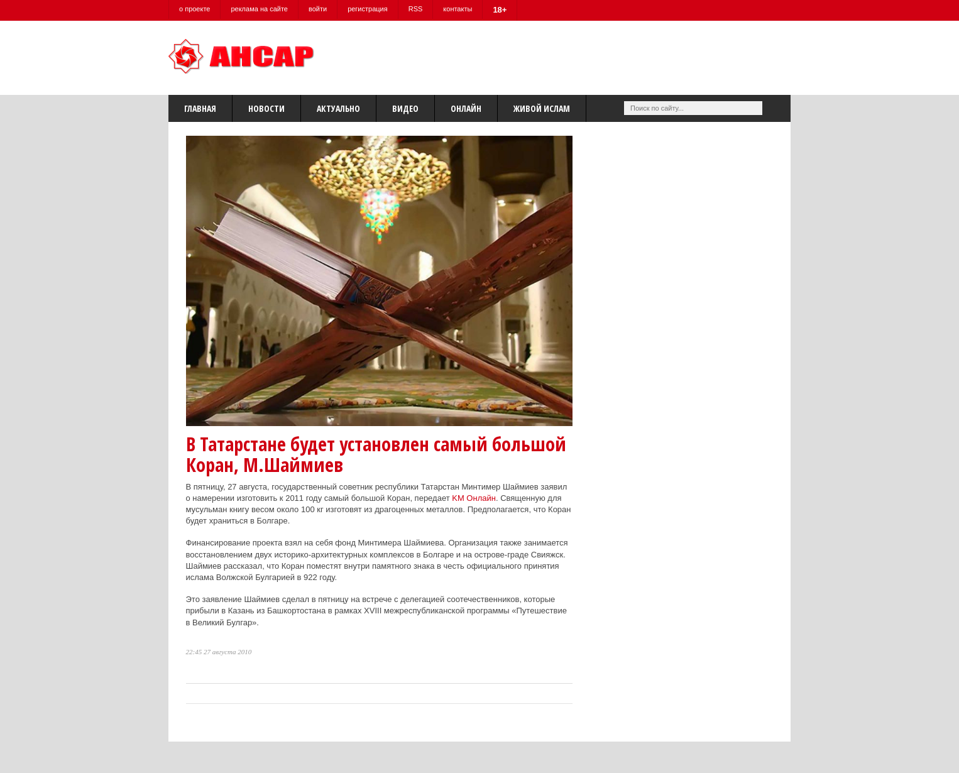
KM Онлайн (474, 498)
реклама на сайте (259, 9)
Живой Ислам (541, 108)
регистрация (368, 9)
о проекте (194, 9)
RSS (415, 9)
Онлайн (466, 108)
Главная (200, 108)
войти (318, 9)
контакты (457, 9)
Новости (266, 108)
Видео (405, 108)
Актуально (338, 108)
